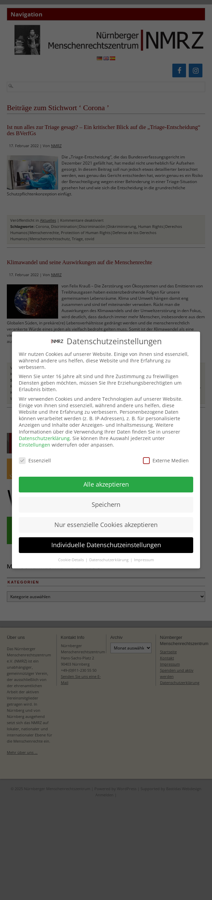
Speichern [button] (106, 501)
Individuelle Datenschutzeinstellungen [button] (106, 541)
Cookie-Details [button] (71, 556)
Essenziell (35, 456)
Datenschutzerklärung (44, 434)
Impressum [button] (144, 556)
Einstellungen (34, 441)
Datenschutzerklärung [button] (109, 556)
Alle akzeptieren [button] (106, 480)
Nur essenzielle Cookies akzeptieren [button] (106, 521)
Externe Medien (166, 456)
